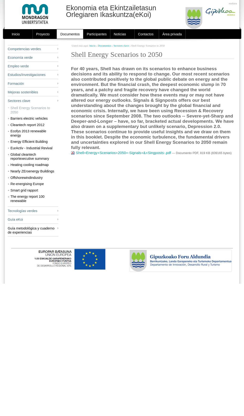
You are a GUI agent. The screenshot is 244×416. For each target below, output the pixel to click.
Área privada (172, 34)
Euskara (233, 3)
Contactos (146, 34)
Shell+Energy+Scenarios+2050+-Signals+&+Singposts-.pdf (121, 153)
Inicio (16, 34)
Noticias (120, 34)
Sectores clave (121, 45)
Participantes (96, 34)
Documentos (70, 34)
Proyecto (43, 34)
